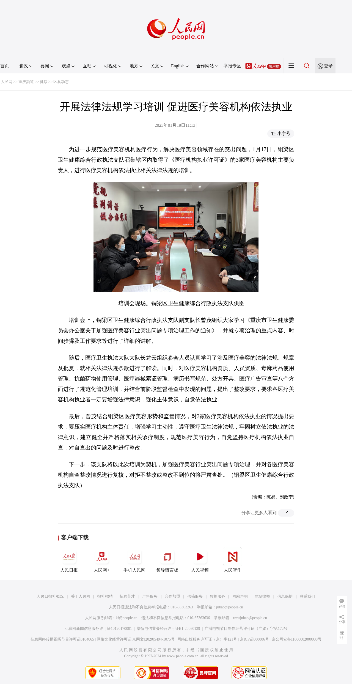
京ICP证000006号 (254, 639)
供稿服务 (195, 596)
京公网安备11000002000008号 (296, 639)
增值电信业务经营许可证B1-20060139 (168, 629)
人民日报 (69, 559)
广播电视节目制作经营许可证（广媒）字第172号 (246, 629)
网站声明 (240, 596)
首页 (4, 66)
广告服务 (150, 596)
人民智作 (232, 559)
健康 (44, 82)
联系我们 (307, 596)
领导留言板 (167, 559)
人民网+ (101, 559)
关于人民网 (80, 596)
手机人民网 (134, 559)
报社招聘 (105, 596)
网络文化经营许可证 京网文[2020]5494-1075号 (136, 639)
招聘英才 (127, 596)
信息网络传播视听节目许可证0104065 (62, 639)
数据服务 (217, 596)
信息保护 (285, 596)
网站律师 (262, 596)
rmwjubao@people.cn (250, 618)
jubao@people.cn (229, 607)
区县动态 (61, 82)
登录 (328, 66)
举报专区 (232, 66)
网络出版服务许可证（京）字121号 (207, 639)
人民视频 (200, 559)
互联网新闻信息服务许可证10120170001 (98, 629)
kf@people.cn (127, 618)
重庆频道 (26, 82)
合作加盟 (172, 596)
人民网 (6, 82)
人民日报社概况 (50, 596)
